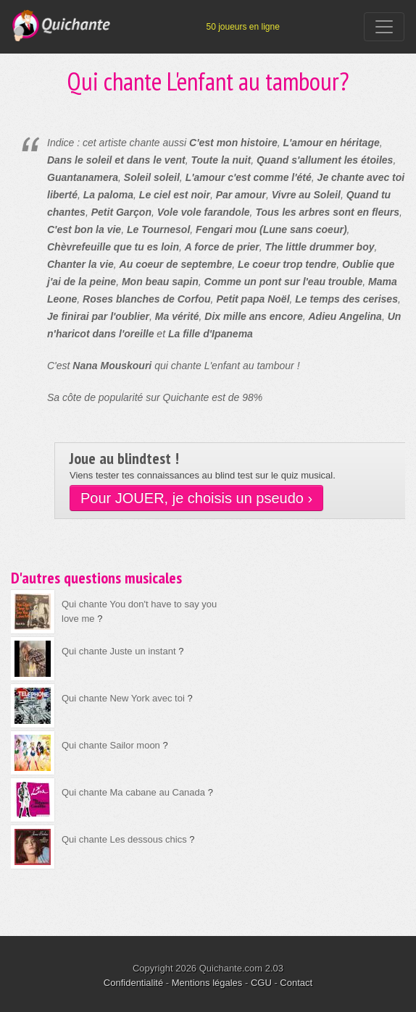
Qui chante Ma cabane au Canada (133, 792)
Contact (296, 982)
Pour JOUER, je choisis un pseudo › (196, 498)
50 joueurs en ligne (242, 27)
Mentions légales (207, 982)
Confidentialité (133, 982)
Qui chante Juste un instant (119, 651)
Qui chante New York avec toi (123, 698)
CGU (261, 982)
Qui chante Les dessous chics (124, 839)
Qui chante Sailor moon (111, 745)
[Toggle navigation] (384, 26)
